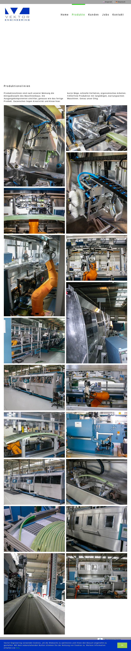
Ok (122, 645)
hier (18, 648)
